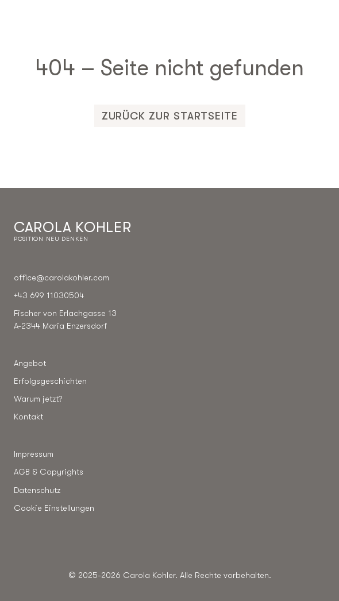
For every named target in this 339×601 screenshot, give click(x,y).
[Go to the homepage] (72, 231)
